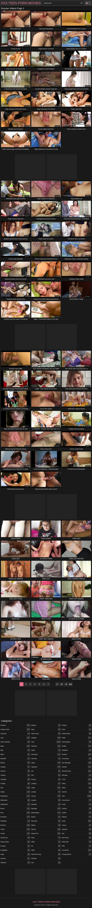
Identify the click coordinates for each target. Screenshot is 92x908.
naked (46, 825)
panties (76, 725)
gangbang (15, 850)
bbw (15, 750)
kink (46, 775)
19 (66, 684)
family (15, 833)
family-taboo (15, 841)
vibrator (76, 816)
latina (46, 787)
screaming (76, 758)
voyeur (76, 825)
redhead (76, 750)
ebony (15, 808)
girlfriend (15, 862)
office (46, 841)
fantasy (15, 845)
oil (46, 845)
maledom (46, 804)
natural (46, 829)
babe (15, 746)
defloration (15, 800)
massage (46, 808)
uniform (76, 808)
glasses (46, 725)
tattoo (76, 787)
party (76, 729)
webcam (76, 829)
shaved (76, 766)
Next (70, 684)
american (15, 733)
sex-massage (76, 762)
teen (76, 796)
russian (76, 754)
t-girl (76, 779)
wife (76, 845)
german (15, 858)
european (15, 816)
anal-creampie (15, 741)
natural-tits (46, 833)
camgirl (15, 766)
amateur (15, 725)
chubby (15, 783)
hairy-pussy (46, 733)
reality (76, 746)
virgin (76, 821)
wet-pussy (76, 837)
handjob (46, 737)
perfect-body (76, 733)
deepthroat (15, 796)
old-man (46, 858)
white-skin (76, 841)
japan (46, 762)
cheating (15, 779)
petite (76, 737)
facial (15, 829)
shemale (76, 775)
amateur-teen (15, 729)
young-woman (76, 854)
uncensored (76, 800)
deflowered (15, 804)
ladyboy (46, 783)
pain (46, 862)
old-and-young (46, 854)
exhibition (15, 821)
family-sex (15, 837)
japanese (46, 766)
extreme (15, 825)
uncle (76, 804)
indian (46, 750)
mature (46, 816)
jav (46, 771)
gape (15, 854)
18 (61, 684)
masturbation (46, 812)
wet (76, 833)
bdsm (15, 754)
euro (15, 812)
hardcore (46, 746)
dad (15, 787)
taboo (76, 783)
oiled (46, 850)
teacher (76, 791)
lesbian (46, 791)
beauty (15, 762)
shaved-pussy (76, 771)
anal (15, 737)
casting (15, 775)
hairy (46, 729)
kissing (46, 779)
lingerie (46, 800)
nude (46, 837)
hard (46, 741)
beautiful (15, 758)
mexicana (46, 821)
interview (46, 758)
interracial (46, 754)
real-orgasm (76, 741)
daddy (15, 791)
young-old (76, 850)
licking (46, 796)
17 (57, 684)
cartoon (15, 771)
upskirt (76, 812)
